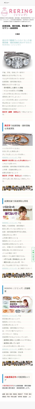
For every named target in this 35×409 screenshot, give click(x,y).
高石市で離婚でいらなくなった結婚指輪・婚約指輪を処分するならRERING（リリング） (17, 42)
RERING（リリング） (10, 157)
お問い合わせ (33, 254)
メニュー (5, 2)
